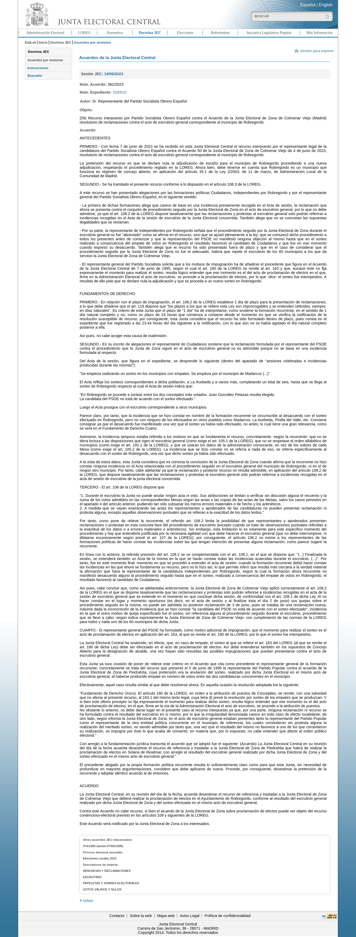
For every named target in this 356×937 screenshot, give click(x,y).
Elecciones (185, 32)
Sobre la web (141, 916)
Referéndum (220, 32)
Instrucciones (37, 68)
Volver (87, 901)
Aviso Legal (189, 916)
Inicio (43, 42)
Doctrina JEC (150, 32)
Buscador (34, 76)
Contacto (117, 916)
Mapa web (166, 916)
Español (308, 5)
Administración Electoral (45, 32)
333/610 (119, 92)
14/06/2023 (113, 74)
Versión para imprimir (317, 51)
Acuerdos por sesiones (45, 60)
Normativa (115, 32)
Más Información (319, 32)
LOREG (84, 32)
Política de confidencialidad (227, 916)
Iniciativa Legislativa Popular (269, 32)
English (326, 5)
